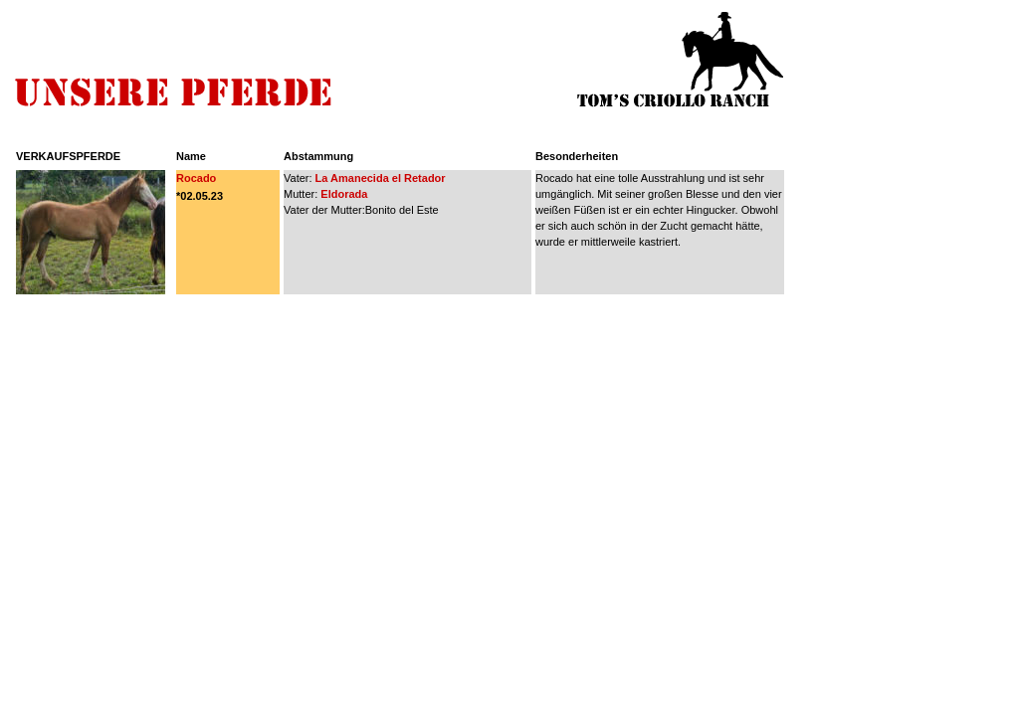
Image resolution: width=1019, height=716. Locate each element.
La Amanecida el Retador (379, 178)
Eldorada (343, 194)
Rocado (196, 178)
